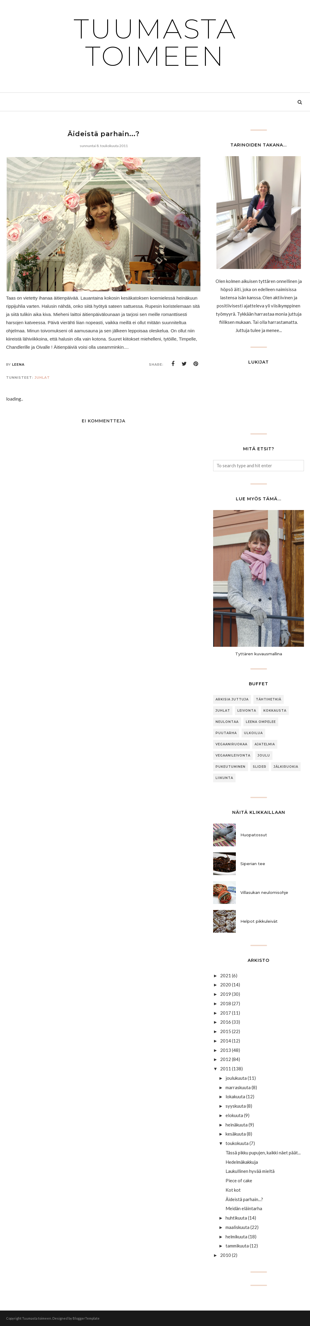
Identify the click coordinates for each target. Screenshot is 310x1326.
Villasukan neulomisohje (264, 892)
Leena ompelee (261, 722)
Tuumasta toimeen (155, 42)
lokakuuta (235, 1096)
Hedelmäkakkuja (242, 1162)
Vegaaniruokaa (231, 744)
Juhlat (42, 377)
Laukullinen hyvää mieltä (250, 1171)
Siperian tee (252, 863)
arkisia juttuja (232, 699)
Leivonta (246, 711)
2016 (225, 1022)
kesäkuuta (236, 1133)
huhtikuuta (236, 1217)
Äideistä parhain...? (244, 1199)
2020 (225, 984)
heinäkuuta (237, 1124)
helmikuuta (236, 1236)
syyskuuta (236, 1106)
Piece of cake (239, 1180)
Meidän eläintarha (244, 1208)
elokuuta (234, 1115)
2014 (225, 1040)
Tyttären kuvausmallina (258, 653)
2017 (225, 1012)
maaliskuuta (237, 1227)
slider (259, 767)
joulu (264, 755)
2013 (225, 1050)
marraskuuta (238, 1087)
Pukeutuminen (231, 767)
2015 (225, 1031)
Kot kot (233, 1190)
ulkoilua (253, 733)
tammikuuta (237, 1245)
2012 (225, 1059)
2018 (225, 1003)
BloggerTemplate (86, 1318)
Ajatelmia (265, 744)
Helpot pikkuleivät (259, 921)
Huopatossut (253, 834)
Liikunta (224, 778)
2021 (225, 975)
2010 (225, 1255)
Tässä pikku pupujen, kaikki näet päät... (263, 1152)
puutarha (226, 733)
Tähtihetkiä (268, 699)
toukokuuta (237, 1143)
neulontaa (227, 722)
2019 (225, 994)
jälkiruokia (286, 767)
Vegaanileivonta (233, 755)
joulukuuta (236, 1078)
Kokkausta (274, 711)
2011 (225, 1068)
